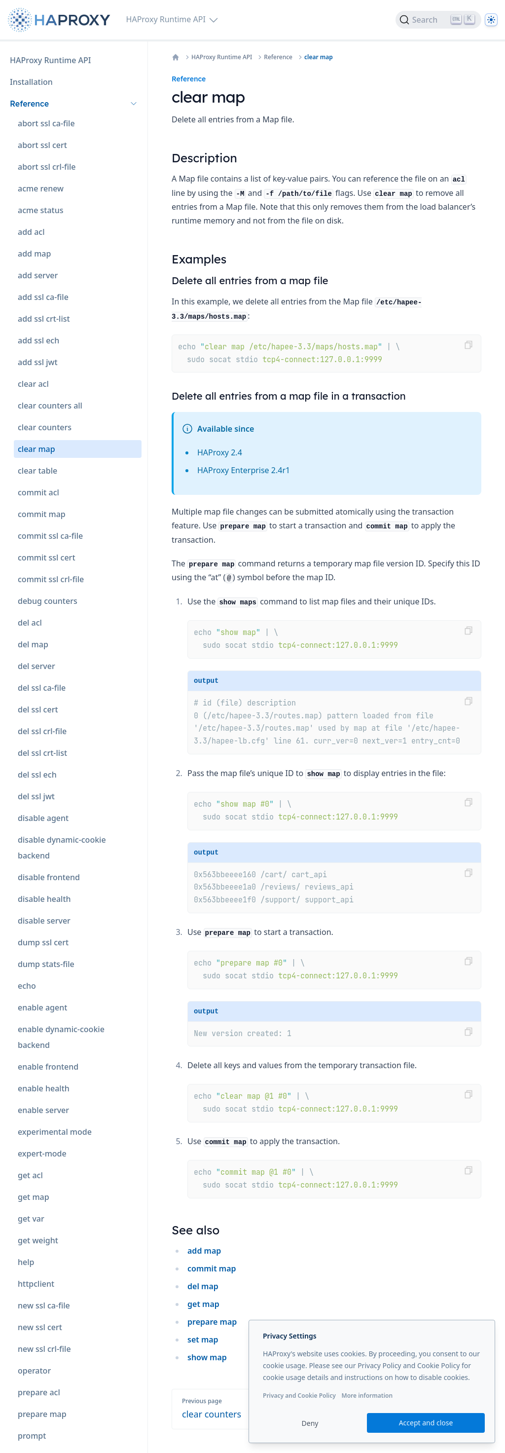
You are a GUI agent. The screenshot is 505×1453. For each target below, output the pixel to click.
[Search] (438, 20)
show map (207, 1357)
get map (203, 1304)
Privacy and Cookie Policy (299, 1395)
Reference (278, 57)
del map (202, 1286)
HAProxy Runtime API (221, 57)
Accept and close (426, 1422)
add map (204, 1250)
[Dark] (491, 20)
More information (367, 1395)
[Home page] (61, 20)
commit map (211, 1268)
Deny (310, 1423)
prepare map (212, 1321)
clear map (318, 57)
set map (202, 1339)
